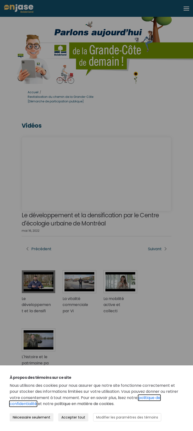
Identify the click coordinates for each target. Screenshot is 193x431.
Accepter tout (73, 417)
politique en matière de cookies (84, 403)
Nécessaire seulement (31, 417)
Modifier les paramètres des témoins (127, 417)
